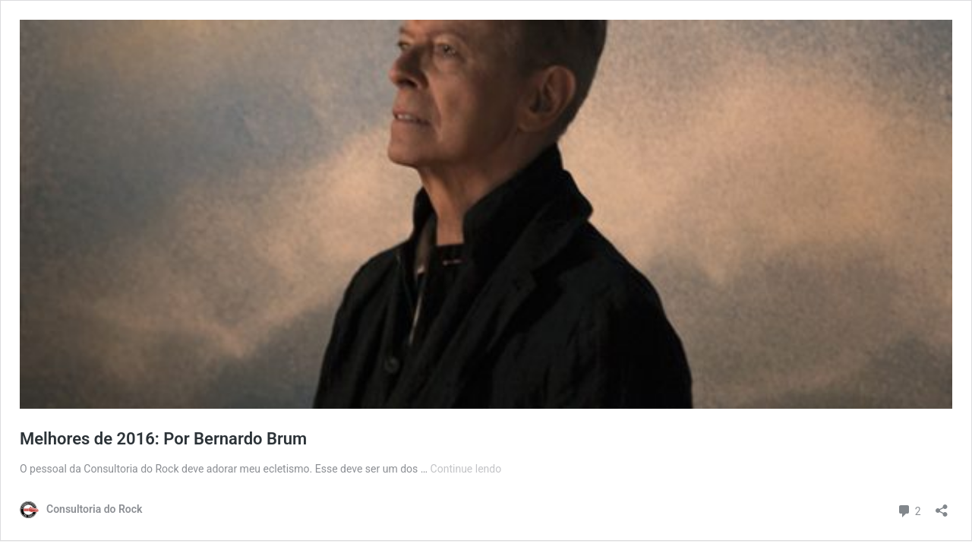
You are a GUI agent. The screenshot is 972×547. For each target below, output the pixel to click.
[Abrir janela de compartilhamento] (941, 505)
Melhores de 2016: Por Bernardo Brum (163, 438)
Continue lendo (466, 469)
